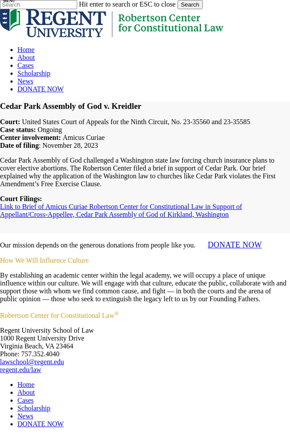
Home (25, 384)
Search (190, 4)
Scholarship (34, 408)
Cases (25, 400)
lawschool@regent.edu (32, 361)
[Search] (38, 4)
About (26, 392)
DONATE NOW (235, 244)
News (25, 416)
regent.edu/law (20, 369)
